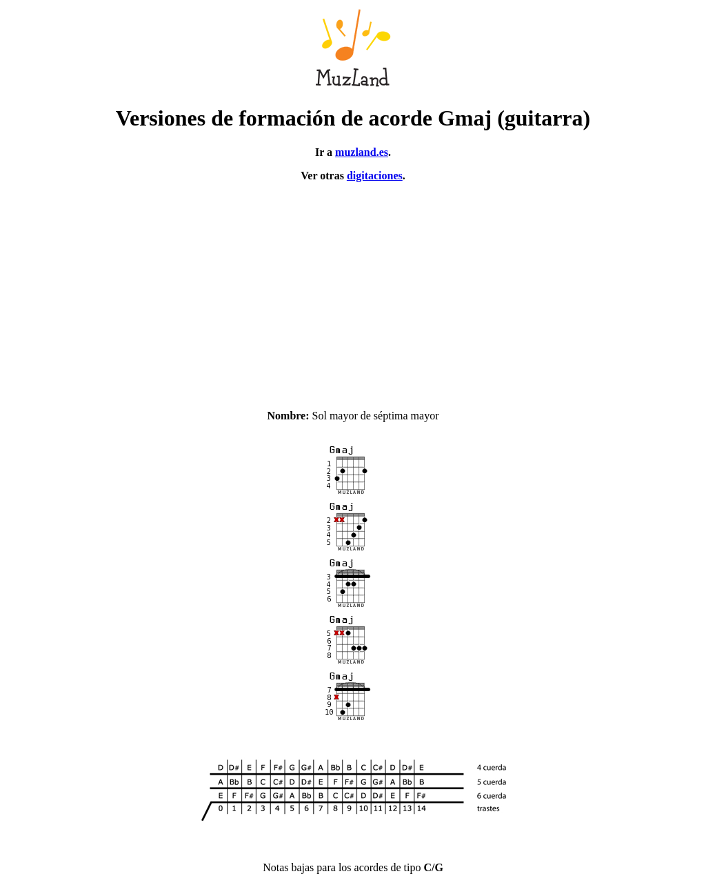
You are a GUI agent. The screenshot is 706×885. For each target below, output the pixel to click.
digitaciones (375, 175)
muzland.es (361, 152)
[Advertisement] (353, 289)
